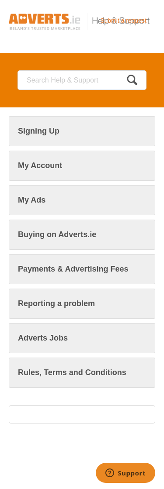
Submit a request (123, 20)
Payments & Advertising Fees (73, 269)
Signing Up (38, 131)
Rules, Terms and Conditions (72, 372)
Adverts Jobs (43, 338)
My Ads (31, 200)
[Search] (82, 80)
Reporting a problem (56, 303)
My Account (40, 165)
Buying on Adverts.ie (57, 234)
